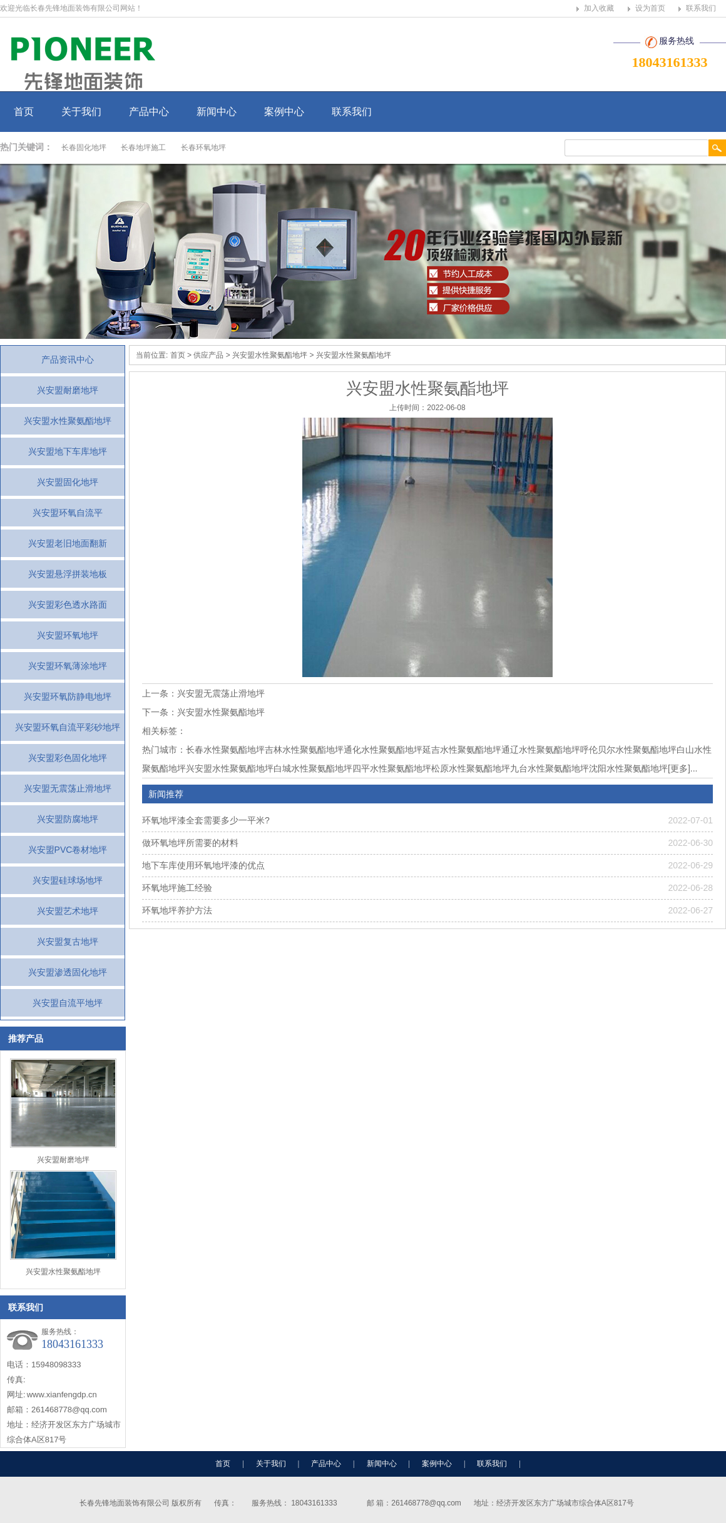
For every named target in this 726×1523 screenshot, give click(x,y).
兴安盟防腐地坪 (67, 819)
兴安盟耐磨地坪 (67, 390)
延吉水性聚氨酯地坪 (461, 750)
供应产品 (208, 355)
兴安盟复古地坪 (67, 942)
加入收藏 (599, 8)
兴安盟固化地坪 (67, 482)
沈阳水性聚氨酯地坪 (628, 768)
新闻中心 (217, 111)
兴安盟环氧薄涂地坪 (67, 666)
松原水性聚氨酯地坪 (470, 768)
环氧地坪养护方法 (177, 910)
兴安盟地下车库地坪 (67, 451)
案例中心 (284, 111)
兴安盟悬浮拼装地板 (67, 574)
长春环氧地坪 (203, 147)
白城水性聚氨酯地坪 (313, 768)
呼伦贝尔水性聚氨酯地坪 (628, 750)
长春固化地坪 (83, 147)
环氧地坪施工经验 (177, 888)
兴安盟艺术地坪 (67, 911)
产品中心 (149, 111)
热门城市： (164, 750)
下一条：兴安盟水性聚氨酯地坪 (203, 712)
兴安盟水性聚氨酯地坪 (67, 421)
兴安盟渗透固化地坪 (67, 972)
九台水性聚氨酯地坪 (549, 768)
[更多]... (682, 768)
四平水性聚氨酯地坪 (391, 768)
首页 (24, 111)
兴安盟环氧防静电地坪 (67, 696)
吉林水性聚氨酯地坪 (304, 750)
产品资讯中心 (67, 359)
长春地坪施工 (143, 147)
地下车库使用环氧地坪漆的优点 (203, 865)
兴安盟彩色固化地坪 (67, 758)
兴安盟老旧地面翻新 (67, 543)
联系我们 (701, 8)
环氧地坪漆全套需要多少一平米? (206, 820)
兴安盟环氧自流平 (68, 513)
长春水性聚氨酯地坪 (225, 750)
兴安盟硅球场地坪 (68, 880)
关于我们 (81, 111)
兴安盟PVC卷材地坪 (68, 850)
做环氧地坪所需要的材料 (190, 843)
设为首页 (650, 8)
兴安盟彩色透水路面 (67, 605)
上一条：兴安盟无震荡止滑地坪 (203, 693)
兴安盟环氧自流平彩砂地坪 (67, 727)
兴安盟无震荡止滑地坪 (67, 788)
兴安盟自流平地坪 (68, 1003)
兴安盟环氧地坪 (67, 635)
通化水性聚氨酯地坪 (383, 750)
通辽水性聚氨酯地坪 (540, 750)
